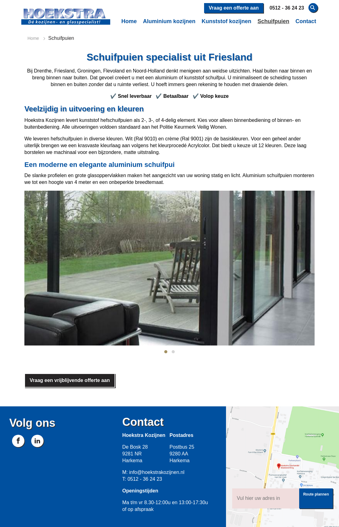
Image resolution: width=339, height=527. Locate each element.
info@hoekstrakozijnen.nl (156, 472)
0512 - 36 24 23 (145, 479)
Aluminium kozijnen (169, 21)
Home (129, 21)
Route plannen (316, 494)
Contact (305, 21)
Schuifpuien (273, 21)
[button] (166, 352)
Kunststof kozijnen (226, 21)
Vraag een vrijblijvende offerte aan (70, 380)
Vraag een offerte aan (234, 7)
